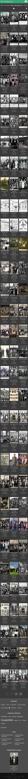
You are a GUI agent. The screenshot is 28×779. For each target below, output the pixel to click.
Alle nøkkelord (4, 727)
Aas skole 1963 (5, 129)
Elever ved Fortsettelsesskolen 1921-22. (23, 253)
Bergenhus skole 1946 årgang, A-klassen (14, 446)
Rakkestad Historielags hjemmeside (6, 743)
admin (19, 777)
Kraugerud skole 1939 (5, 381)
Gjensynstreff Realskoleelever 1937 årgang (23, 381)
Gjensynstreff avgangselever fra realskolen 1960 (14, 277)
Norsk (14, 774)
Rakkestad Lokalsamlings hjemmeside (7, 735)
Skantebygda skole (4, 213)
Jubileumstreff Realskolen (14, 532)
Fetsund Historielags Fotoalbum (19, 739)
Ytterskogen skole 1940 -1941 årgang (14, 381)
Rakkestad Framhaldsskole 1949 (14, 403)
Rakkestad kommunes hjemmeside (6, 739)
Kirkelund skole (14, 232)
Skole (12, 5)
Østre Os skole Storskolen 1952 (23, 298)
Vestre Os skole (14, 87)
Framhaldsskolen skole (23, 554)
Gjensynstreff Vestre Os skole (5, 532)
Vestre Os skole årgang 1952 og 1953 (14, 490)
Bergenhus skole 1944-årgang (5, 68)
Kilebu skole (14, 213)
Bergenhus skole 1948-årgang (23, 130)
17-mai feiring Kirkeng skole (4, 47)
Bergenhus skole (14, 46)
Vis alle (25, 5)
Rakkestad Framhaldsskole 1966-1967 (5, 618)
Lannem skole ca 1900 (14, 618)
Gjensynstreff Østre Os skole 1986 (14, 298)
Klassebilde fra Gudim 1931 (23, 684)
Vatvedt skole (23, 232)
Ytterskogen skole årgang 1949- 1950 (14, 319)
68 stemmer (13, 707)
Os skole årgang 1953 (23, 490)
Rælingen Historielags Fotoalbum (19, 743)
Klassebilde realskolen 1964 (14, 512)
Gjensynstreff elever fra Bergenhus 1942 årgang (5, 253)
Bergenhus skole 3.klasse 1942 (23, 26)
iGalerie (15, 777)
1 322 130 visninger (21, 704)
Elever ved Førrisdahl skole (14, 339)
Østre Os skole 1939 (23, 359)
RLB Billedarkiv (8, 1)
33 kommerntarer (4, 707)
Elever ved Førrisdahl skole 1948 (14, 685)
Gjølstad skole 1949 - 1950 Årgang (5, 339)
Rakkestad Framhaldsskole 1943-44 (14, 663)
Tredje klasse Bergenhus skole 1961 (14, 555)
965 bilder (3, 704)
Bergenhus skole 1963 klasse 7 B (14, 68)
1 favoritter (19, 707)
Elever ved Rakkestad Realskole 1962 (23, 663)
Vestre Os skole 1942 (5, 109)
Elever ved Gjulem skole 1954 (4, 640)
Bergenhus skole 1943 (14, 130)
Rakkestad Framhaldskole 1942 (23, 192)
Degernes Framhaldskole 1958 (5, 684)
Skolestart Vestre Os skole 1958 (5, 512)
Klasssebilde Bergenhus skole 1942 (14, 192)
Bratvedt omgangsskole (23, 150)
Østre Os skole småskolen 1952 (5, 319)
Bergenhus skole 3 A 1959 (23, 425)
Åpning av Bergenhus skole (23, 640)
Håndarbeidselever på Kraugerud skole (5, 490)
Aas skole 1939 (14, 108)
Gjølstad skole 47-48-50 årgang (23, 319)
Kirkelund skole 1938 (5, 661)
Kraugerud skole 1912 (5, 192)
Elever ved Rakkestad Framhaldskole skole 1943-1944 (14, 253)
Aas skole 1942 (23, 108)
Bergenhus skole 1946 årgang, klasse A (5, 446)
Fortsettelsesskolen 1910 (14, 150)
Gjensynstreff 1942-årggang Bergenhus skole (14, 640)
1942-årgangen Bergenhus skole (23, 276)
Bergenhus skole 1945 (5, 425)
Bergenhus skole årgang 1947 (23, 68)
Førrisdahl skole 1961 (14, 26)
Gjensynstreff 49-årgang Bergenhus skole (23, 468)
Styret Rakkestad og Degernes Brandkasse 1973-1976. (14, 768)
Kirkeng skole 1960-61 (5, 26)
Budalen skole (4, 232)
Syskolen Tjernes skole (23, 339)
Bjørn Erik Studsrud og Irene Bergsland (14, 467)
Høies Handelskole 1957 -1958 (4, 467)
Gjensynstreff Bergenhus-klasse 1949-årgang (4, 277)
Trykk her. (23, 776)
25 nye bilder (13, 704)
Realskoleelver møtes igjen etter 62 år (23, 533)
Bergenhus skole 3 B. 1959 (23, 618)
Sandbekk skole (23, 213)
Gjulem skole (14, 596)
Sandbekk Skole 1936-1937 (23, 597)
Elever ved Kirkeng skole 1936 (4, 298)
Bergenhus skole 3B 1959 (14, 425)
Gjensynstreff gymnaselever (5, 554)
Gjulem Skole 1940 (4, 596)
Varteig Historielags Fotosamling (19, 735)
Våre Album (17, 5)
